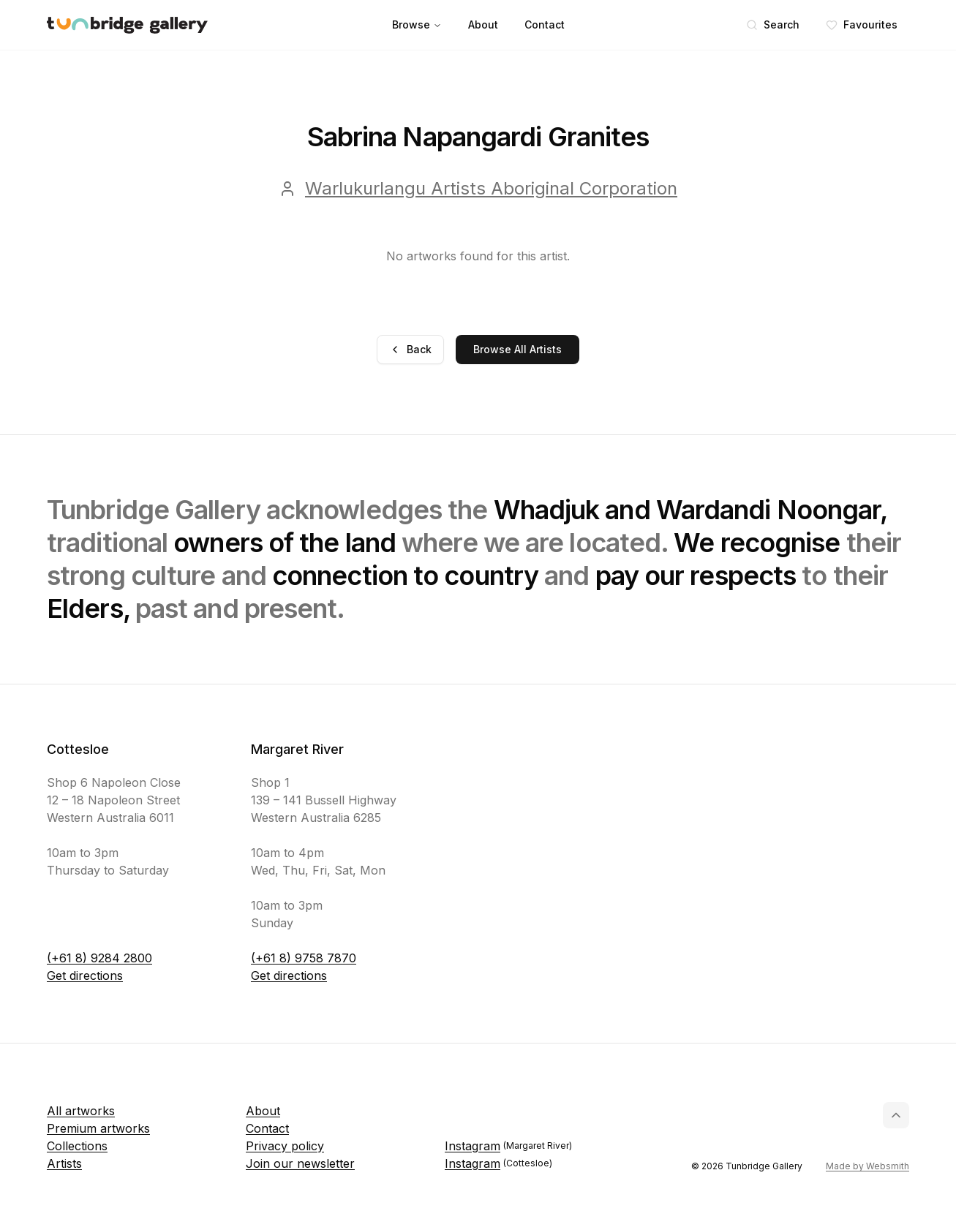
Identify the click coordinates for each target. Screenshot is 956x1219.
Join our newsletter (300, 1163)
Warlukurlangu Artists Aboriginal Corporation (491, 188)
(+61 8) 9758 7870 (303, 958)
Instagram (508, 1146)
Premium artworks (98, 1128)
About (483, 24)
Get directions (85, 975)
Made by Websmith (867, 1165)
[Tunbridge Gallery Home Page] (127, 25)
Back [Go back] (410, 349)
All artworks (81, 1110)
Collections (77, 1146)
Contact (544, 24)
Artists (64, 1163)
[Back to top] (896, 1115)
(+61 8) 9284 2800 (99, 958)
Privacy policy (285, 1146)
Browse (417, 24)
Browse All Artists (517, 349)
